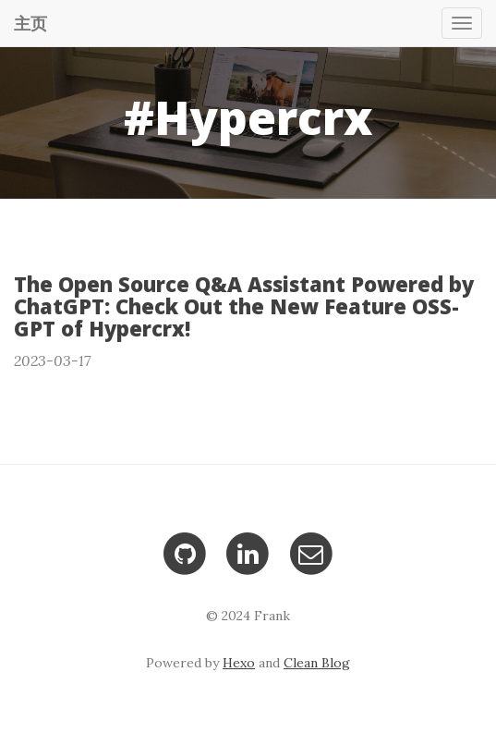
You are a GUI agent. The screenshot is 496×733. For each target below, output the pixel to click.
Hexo (239, 662)
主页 (30, 23)
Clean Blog (317, 662)
